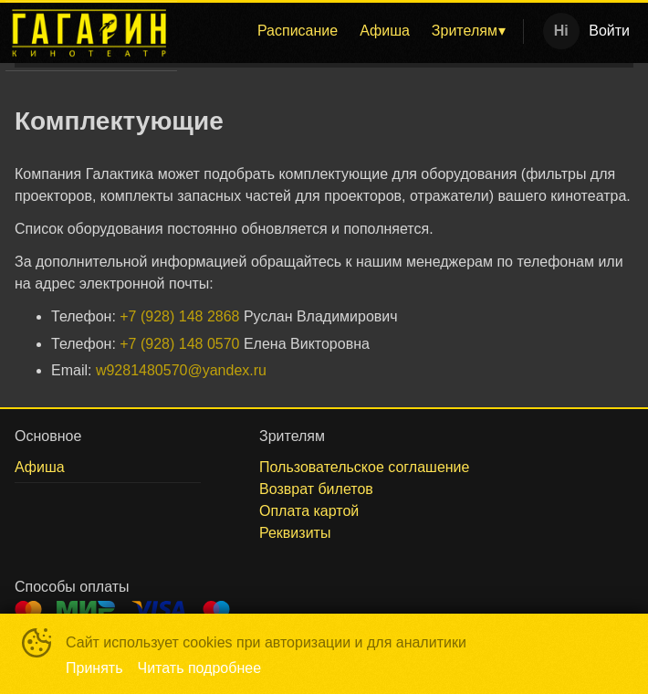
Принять (94, 668)
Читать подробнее (200, 668)
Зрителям (464, 30)
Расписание (297, 30)
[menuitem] (297, 31)
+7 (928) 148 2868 (179, 316)
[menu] (354, 31)
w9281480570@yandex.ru (181, 370)
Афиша (385, 30)
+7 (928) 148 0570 (179, 344)
